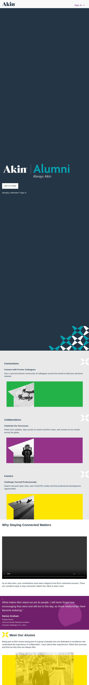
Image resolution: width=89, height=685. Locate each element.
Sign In (78, 5)
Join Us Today (10, 186)
